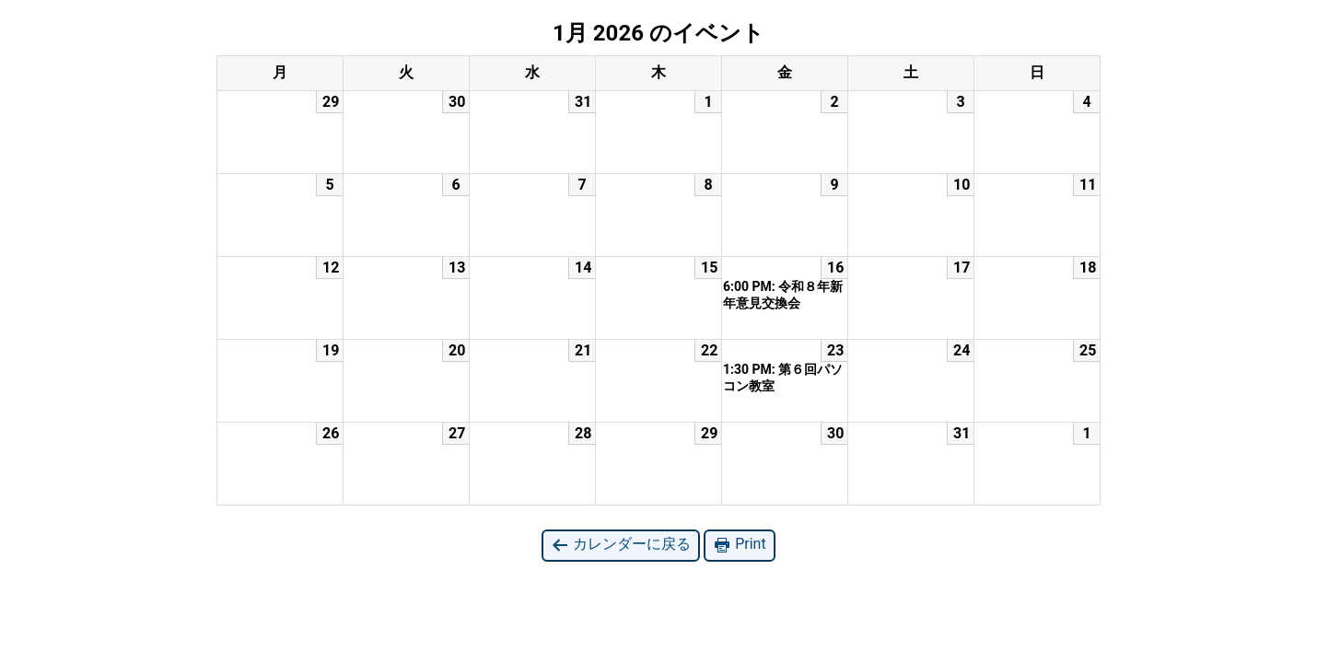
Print (739, 544)
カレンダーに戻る (621, 544)
